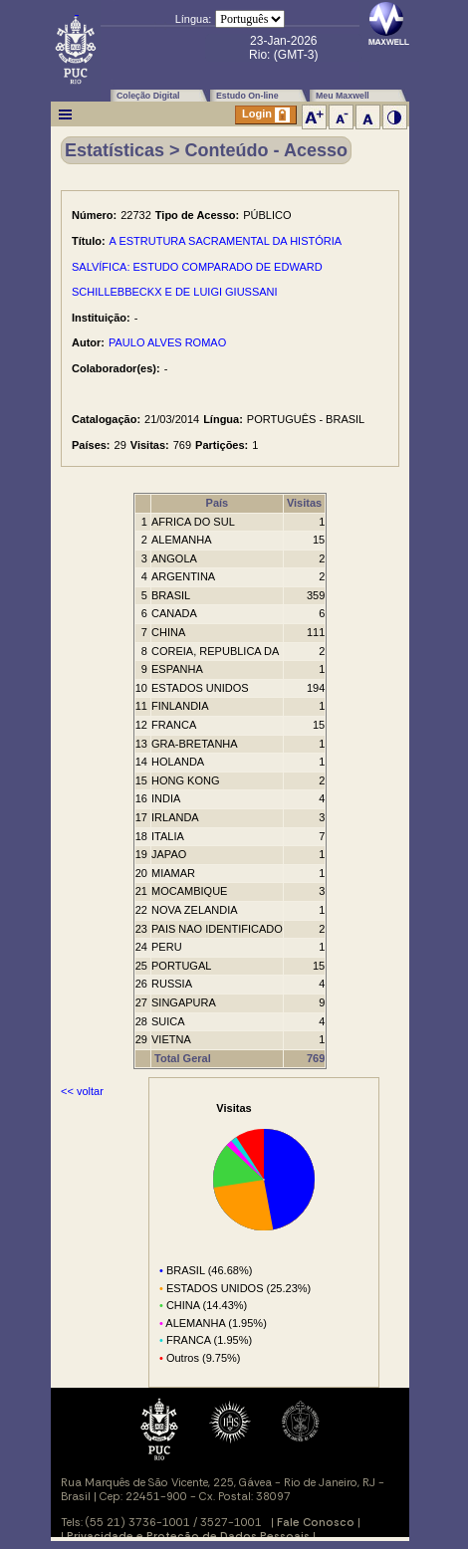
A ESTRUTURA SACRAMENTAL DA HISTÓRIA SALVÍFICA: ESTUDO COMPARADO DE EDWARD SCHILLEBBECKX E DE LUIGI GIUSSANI (207, 266)
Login (266, 115)
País (217, 503)
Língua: (193, 19)
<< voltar (82, 1091)
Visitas (304, 503)
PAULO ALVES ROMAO (167, 342)
